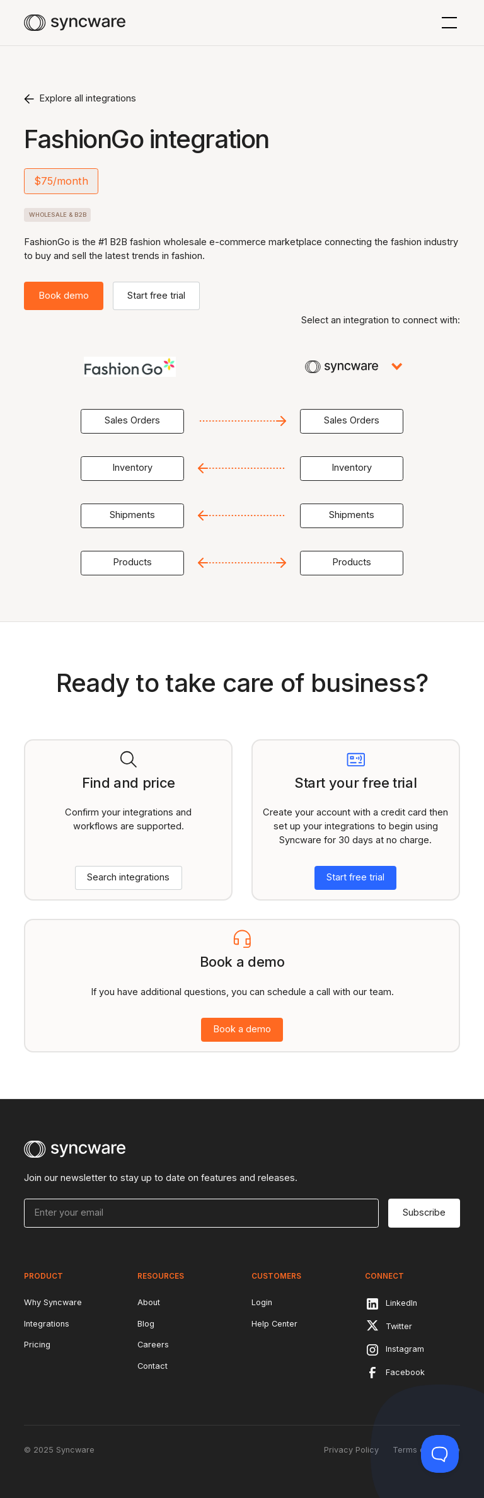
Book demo (63, 295)
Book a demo (242, 1029)
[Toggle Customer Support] (440, 1454)
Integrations (46, 1323)
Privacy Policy (351, 1450)
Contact (152, 1366)
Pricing (37, 1344)
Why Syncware (53, 1302)
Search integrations (128, 877)
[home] (74, 23)
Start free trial (156, 295)
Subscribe (424, 1212)
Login (261, 1302)
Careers (153, 1344)
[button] (447, 23)
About (148, 1302)
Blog (145, 1323)
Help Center (274, 1323)
